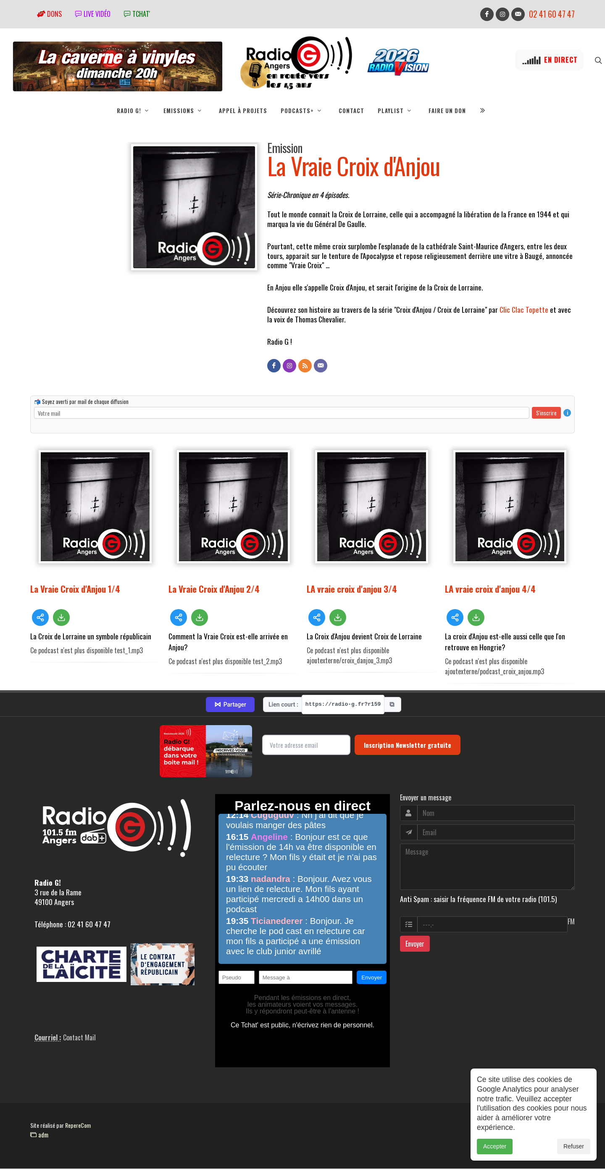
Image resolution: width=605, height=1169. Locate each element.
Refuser (573, 1146)
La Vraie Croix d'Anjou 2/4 (214, 589)
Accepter (494, 1146)
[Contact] (320, 366)
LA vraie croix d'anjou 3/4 (352, 589)
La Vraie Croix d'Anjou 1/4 (75, 589)
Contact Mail (79, 1038)
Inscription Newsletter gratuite (407, 745)
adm (39, 1135)
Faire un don (447, 110)
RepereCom (78, 1125)
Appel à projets (243, 110)
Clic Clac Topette (524, 309)
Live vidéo (92, 14)
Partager (230, 704)
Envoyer (414, 944)
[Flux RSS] (305, 366)
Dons (49, 14)
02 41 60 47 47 (552, 14)
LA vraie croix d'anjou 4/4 (490, 589)
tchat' (137, 14)
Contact (351, 110)
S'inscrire (546, 413)
